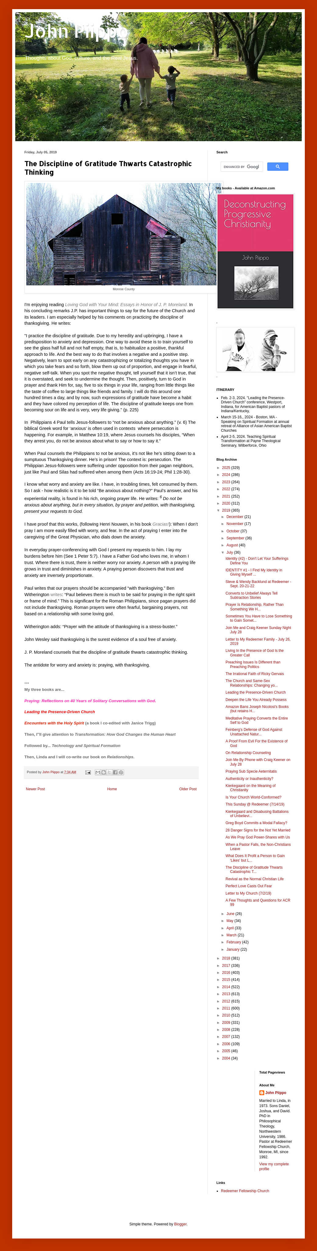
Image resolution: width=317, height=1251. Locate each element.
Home (112, 789)
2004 (226, 1058)
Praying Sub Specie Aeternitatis (251, 771)
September (235, 538)
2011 (226, 1008)
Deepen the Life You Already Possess (256, 700)
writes (56, 594)
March (232, 935)
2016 (226, 972)
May (230, 921)
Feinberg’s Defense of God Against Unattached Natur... (254, 731)
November (235, 524)
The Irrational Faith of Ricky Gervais (255, 674)
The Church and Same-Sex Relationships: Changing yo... (252, 683)
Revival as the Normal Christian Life (255, 879)
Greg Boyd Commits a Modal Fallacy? (256, 823)
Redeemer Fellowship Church (245, 1191)
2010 (226, 1015)
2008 (226, 1030)
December (235, 517)
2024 (226, 475)
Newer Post (35, 789)
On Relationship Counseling (248, 753)
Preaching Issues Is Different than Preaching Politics (253, 664)
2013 (226, 994)
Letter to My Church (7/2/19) (248, 893)
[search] (241, 167)
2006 (226, 1044)
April (230, 928)
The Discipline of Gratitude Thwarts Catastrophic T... (254, 869)
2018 (226, 958)
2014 (226, 987)
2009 (226, 1022)
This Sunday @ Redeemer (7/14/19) (255, 804)
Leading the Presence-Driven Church (59, 711)
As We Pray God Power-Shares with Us (258, 837)
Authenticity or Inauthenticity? (249, 779)
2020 (226, 503)
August (232, 545)
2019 (226, 510)
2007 (226, 1037)
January (233, 949)
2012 (226, 1001)
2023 (226, 482)
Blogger (180, 1224)
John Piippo (76, 30)
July (230, 552)
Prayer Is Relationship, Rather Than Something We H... (255, 606)
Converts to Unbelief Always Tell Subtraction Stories (252, 595)
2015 (226, 980)
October (233, 531)
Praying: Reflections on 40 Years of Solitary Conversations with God (89, 701)
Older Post (188, 789)
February (234, 942)
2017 (226, 965)
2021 (226, 496)
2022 (226, 489)
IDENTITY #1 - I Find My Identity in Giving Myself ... (254, 572)
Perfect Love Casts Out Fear (249, 886)
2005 (226, 1051)
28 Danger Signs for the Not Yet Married (258, 830)
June (230, 914)
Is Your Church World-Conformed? (253, 797)
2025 (226, 468)
